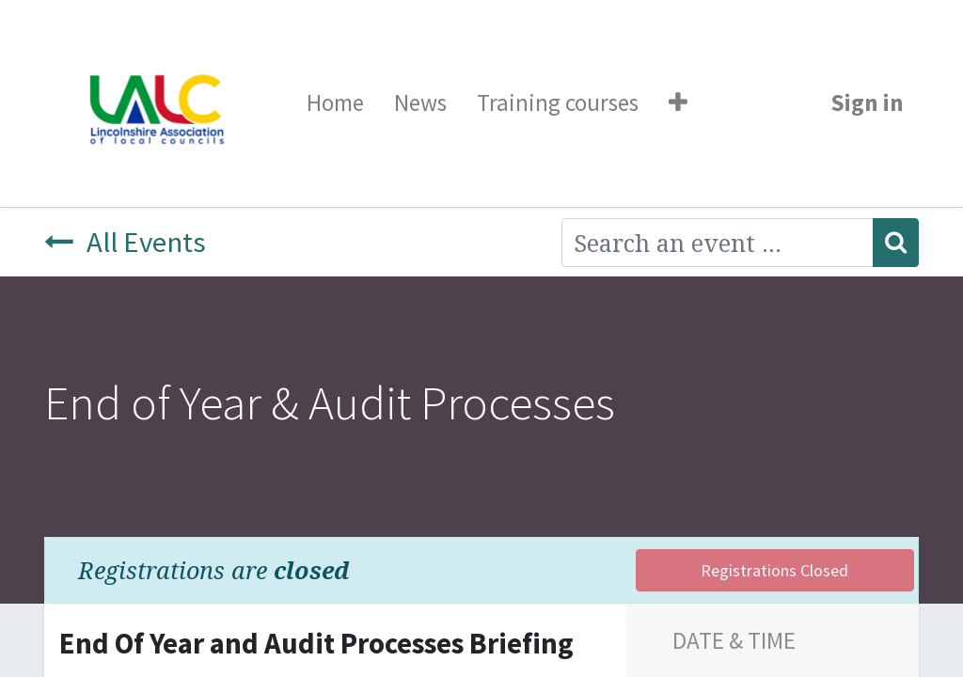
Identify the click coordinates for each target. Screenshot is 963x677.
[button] (678, 103)
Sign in (867, 102)
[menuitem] (335, 103)
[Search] (896, 242)
